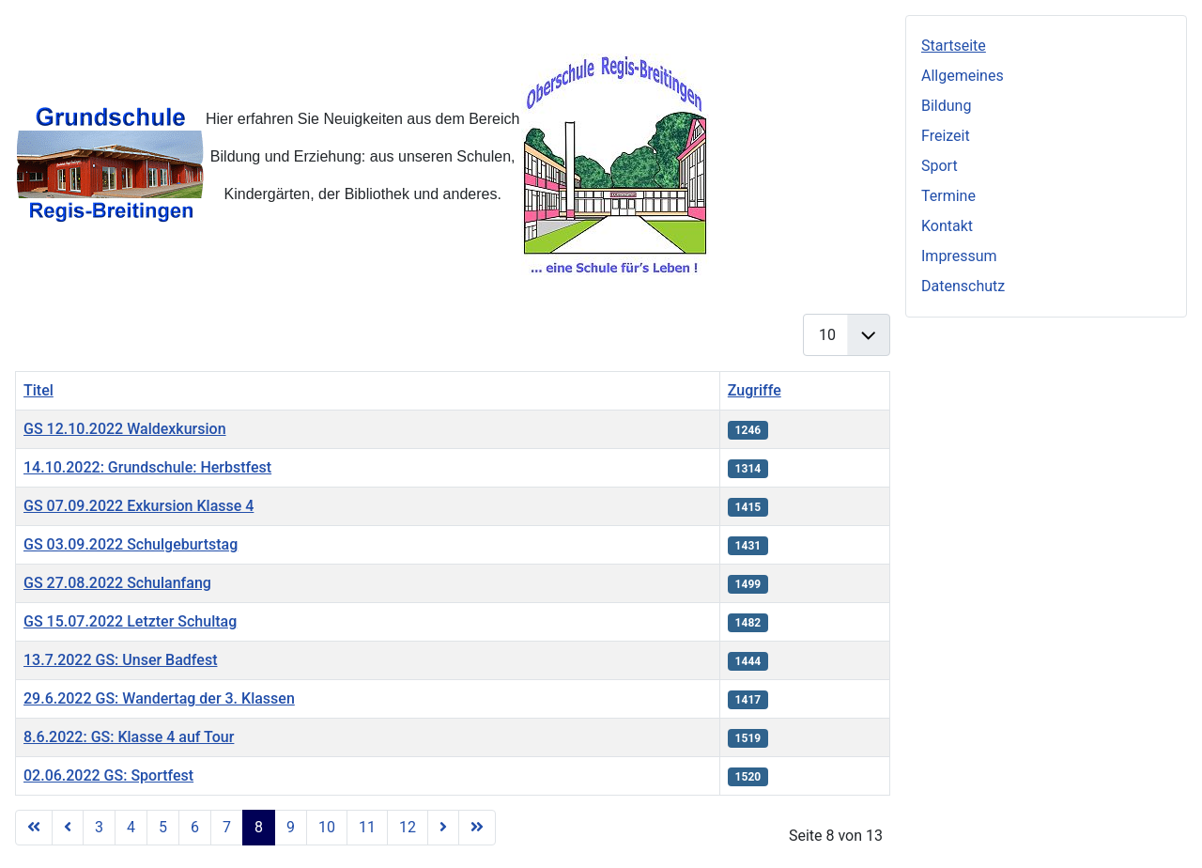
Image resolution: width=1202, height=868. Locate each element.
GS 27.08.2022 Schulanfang (117, 583)
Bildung (946, 106)
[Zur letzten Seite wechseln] (477, 827)
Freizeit (945, 136)
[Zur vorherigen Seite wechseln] (68, 827)
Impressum (959, 256)
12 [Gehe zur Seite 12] (407, 827)
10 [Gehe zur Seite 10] (326, 827)
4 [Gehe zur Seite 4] (131, 827)
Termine (948, 196)
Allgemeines (962, 76)
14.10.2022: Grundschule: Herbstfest (147, 467)
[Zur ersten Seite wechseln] (34, 827)
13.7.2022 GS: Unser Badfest (120, 660)
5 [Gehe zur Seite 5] (163, 827)
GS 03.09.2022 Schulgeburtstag (130, 544)
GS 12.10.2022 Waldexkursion (124, 429)
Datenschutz (963, 286)
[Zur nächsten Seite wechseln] (443, 827)
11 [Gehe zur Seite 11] (367, 827)
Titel (38, 390)
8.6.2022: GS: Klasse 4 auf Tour (128, 737)
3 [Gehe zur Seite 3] (99, 827)
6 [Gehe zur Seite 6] (195, 827)
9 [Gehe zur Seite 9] (290, 827)
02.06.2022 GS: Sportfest (108, 775)
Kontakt (947, 226)
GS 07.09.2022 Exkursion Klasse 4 (138, 506)
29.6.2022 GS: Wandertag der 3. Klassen (159, 698)
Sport (939, 166)
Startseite (953, 45)
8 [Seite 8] (258, 827)
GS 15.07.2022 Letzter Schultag (130, 621)
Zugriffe (754, 390)
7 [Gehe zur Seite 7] (227, 827)
